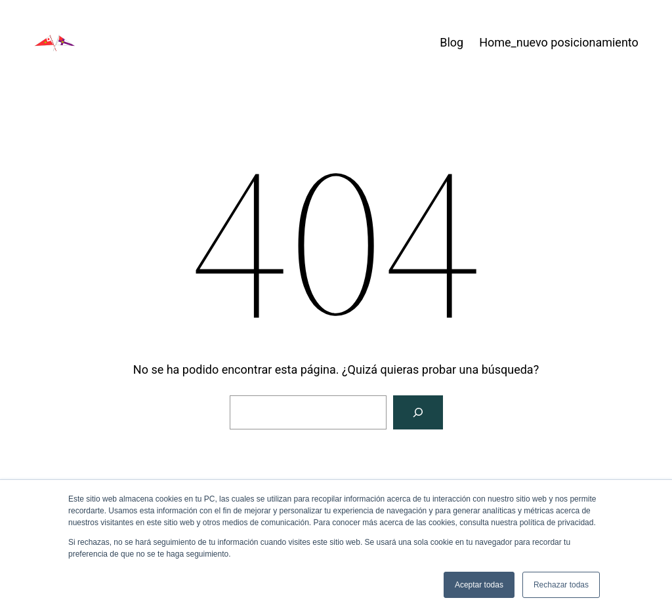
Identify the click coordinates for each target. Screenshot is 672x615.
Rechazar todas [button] (561, 584)
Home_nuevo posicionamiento (559, 42)
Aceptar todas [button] (479, 584)
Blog (451, 42)
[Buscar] (418, 412)
